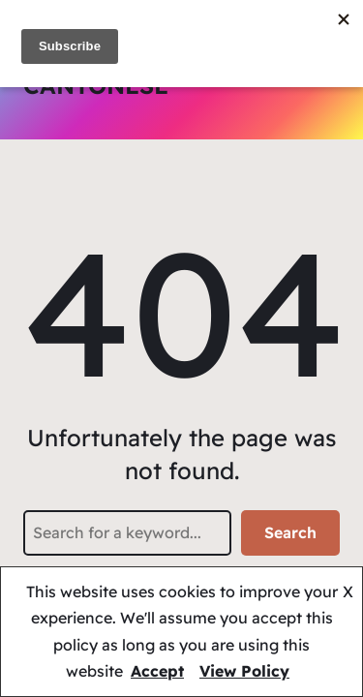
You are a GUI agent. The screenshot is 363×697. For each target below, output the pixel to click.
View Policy (244, 671)
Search (290, 532)
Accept (157, 671)
